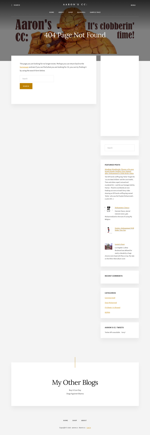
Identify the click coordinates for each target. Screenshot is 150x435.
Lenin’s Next (120, 244)
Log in (89, 428)
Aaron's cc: (75, 4)
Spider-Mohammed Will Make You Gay (124, 229)
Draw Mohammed (111, 303)
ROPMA (107, 312)
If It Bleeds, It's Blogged (112, 307)
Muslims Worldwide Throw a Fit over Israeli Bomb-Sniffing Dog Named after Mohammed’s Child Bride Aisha (119, 171)
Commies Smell (110, 298)
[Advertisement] (120, 97)
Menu (133, 5)
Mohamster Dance (122, 207)
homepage (24, 67)
